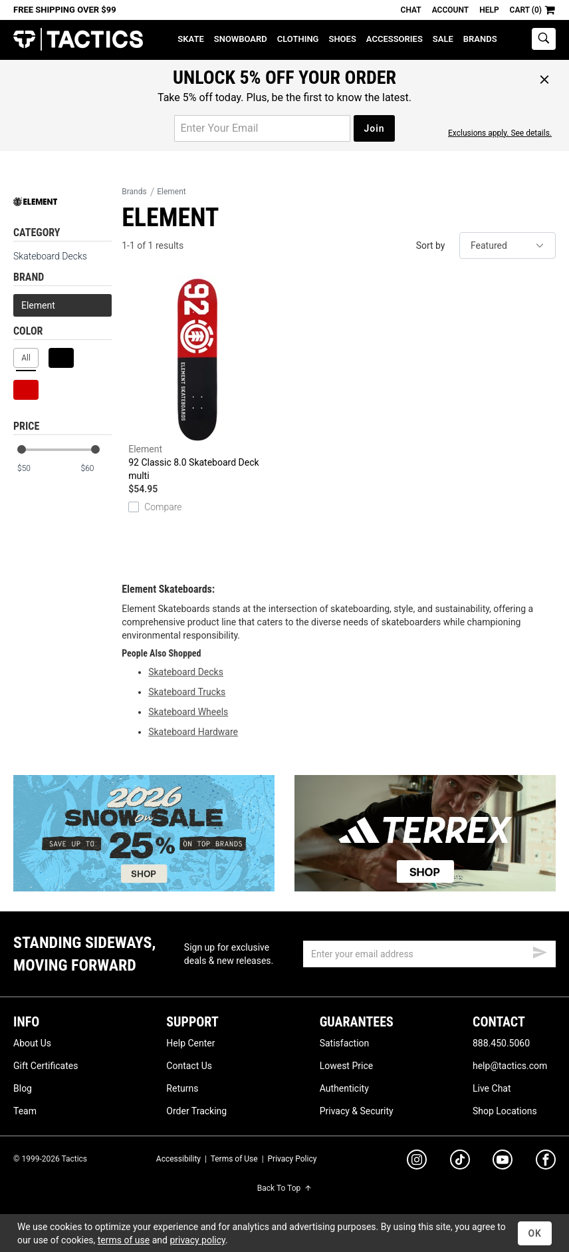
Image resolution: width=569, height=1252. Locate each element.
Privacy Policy (292, 1159)
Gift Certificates (45, 1065)
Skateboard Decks (50, 256)
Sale (443, 39)
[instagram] (417, 1161)
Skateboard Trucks (186, 692)
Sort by (430, 245)
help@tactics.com (510, 1065)
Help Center (190, 1043)
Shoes (342, 39)
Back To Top (284, 1188)
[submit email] (540, 951)
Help (489, 10)
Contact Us (189, 1065)
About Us (32, 1043)
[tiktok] (460, 1161)
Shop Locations (505, 1111)
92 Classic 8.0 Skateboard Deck (197, 379)
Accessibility (178, 1159)
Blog (22, 1088)
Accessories (394, 39)
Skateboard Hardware (193, 731)
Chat (411, 10)
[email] (429, 954)
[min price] (32, 468)
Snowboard (240, 39)
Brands (480, 39)
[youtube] (502, 1162)
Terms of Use (234, 1159)
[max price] (95, 468)
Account (450, 10)
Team (25, 1111)
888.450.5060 (501, 1043)
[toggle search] (544, 39)
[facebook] (546, 1162)
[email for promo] (262, 128)
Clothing (298, 39)
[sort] (507, 245)
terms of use (124, 1240)
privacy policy (197, 1240)
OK (535, 1233)
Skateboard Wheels (188, 711)
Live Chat (492, 1088)
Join (374, 128)
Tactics (78, 39)
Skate (190, 39)
